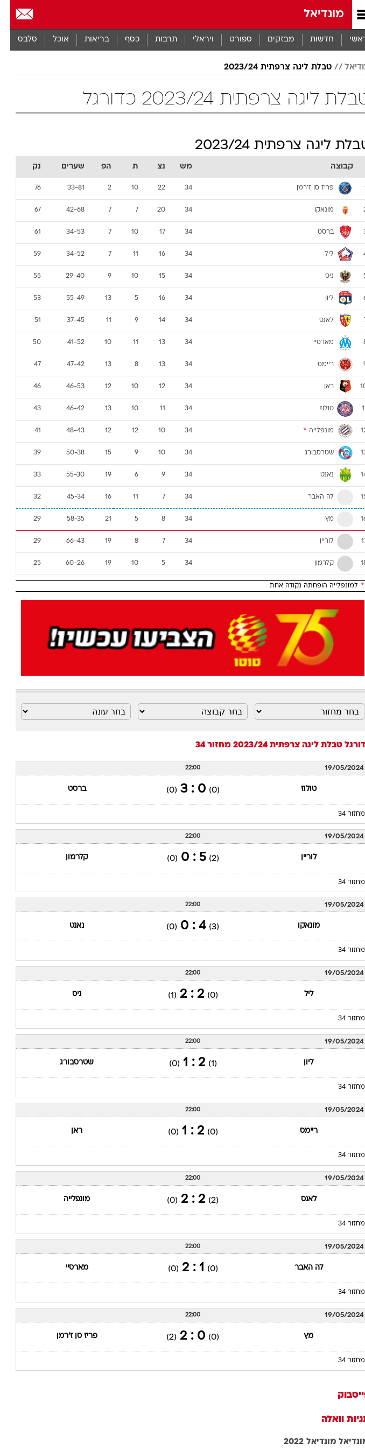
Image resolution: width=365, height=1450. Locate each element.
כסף (122, 40)
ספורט (230, 40)
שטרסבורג (66, 1062)
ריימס (298, 1130)
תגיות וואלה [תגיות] (335, 1419)
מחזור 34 (341, 814)
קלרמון (66, 857)
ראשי (348, 40)
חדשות (312, 40)
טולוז (298, 789)
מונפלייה (66, 1199)
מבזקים (270, 40)
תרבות (156, 40)
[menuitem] (311, 40)
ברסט (67, 789)
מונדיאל (313, 14)
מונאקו (298, 925)
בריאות (86, 40)
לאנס (298, 1199)
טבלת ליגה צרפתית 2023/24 (267, 67)
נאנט (66, 925)
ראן (66, 1130)
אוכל (51, 40)
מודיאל (347, 67)
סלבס (17, 40)
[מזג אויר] (44, 14)
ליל (298, 994)
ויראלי (192, 40)
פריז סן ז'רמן (66, 1336)
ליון (298, 1062)
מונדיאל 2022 (299, 1442)
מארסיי (66, 1267)
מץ (298, 1336)
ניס (66, 994)
